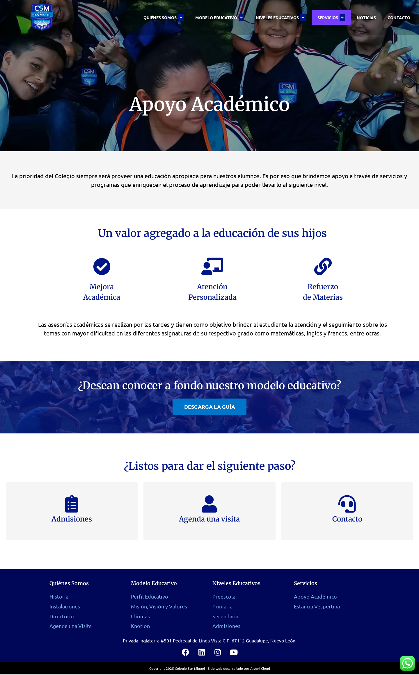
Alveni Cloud (260, 669)
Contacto (399, 17)
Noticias (366, 17)
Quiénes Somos (163, 17)
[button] (210, 406)
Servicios (331, 17)
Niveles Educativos (281, 17)
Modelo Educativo (219, 17)
